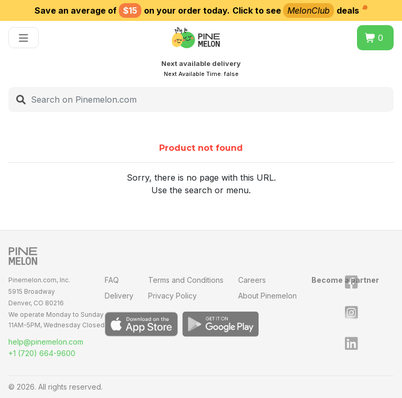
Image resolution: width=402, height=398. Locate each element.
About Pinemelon (267, 295)
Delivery (119, 295)
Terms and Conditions (186, 279)
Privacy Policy (172, 295)
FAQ (112, 279)
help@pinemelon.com (45, 341)
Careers (252, 279)
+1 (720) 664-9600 (41, 353)
